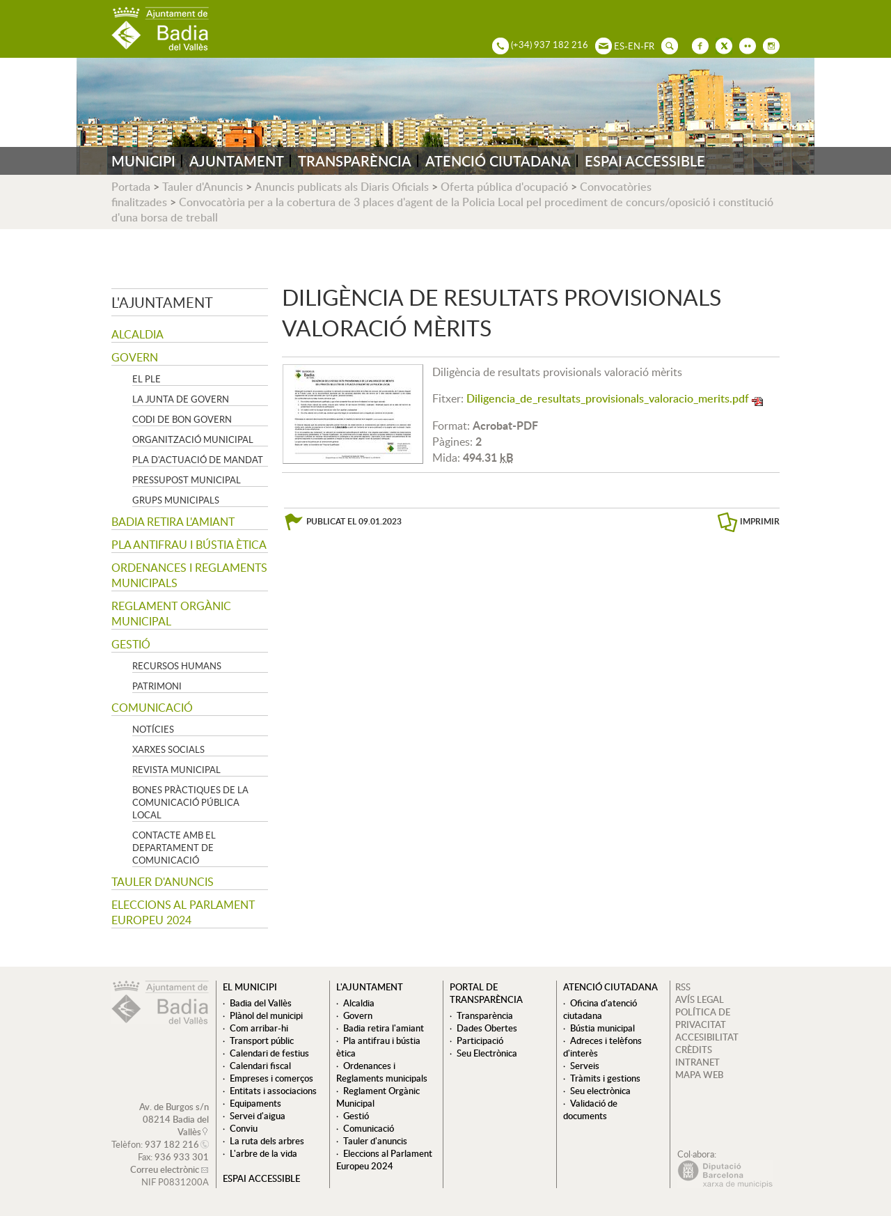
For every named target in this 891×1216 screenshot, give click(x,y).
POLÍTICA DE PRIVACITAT (702, 1018)
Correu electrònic (164, 1169)
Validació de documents (590, 1109)
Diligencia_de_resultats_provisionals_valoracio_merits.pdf (607, 398)
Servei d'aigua (257, 1115)
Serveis (584, 1065)
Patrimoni (157, 686)
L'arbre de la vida (263, 1153)
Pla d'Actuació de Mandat (197, 459)
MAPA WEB (699, 1074)
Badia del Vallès (261, 1003)
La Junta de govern (180, 399)
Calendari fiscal (260, 1065)
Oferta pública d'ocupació (504, 186)
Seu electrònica (600, 1090)
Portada (130, 186)
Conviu (244, 1128)
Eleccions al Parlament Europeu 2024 (183, 912)
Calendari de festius (269, 1053)
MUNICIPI (143, 161)
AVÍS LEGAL (699, 999)
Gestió (130, 644)
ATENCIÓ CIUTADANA (498, 161)
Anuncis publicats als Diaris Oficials (342, 186)
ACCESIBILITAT (707, 1037)
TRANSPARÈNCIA (354, 161)
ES (619, 46)
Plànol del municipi (266, 1015)
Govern (134, 357)
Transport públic (262, 1040)
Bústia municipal (602, 1028)
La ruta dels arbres (267, 1141)
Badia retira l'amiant (173, 521)
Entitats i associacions (273, 1090)
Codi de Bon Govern (182, 419)
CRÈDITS (693, 1049)
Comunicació (152, 707)
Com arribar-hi (259, 1028)
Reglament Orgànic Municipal (171, 613)
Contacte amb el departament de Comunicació (174, 847)
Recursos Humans (176, 666)
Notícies (153, 729)
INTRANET (697, 1062)
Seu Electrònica (487, 1053)
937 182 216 (172, 1144)
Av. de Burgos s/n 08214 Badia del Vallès (174, 1119)
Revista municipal (176, 769)
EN (634, 46)
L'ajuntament (162, 302)
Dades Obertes (487, 1028)
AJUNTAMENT (236, 161)
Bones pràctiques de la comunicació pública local (190, 802)
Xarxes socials (168, 749)
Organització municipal (192, 439)
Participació (480, 1040)
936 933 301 (182, 1157)
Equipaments (255, 1103)
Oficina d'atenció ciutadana (600, 1009)
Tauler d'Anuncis (202, 186)
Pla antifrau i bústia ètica (189, 544)
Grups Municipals (175, 500)
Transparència (485, 1015)
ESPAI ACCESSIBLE (645, 161)
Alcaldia (137, 334)
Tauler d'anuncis (162, 881)
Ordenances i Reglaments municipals (189, 575)
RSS (683, 987)
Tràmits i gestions (605, 1078)
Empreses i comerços (271, 1078)
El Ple (146, 379)
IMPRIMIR (760, 521)
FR (649, 46)
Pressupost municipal (186, 480)
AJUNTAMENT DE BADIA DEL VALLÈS (160, 29)
